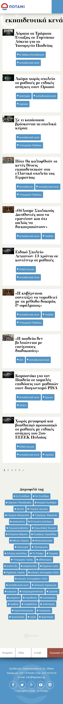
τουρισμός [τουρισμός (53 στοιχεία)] (44, 610)
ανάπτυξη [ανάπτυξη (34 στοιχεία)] (12, 566)
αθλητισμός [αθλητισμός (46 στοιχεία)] (45, 559)
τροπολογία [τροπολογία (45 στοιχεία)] (18, 616)
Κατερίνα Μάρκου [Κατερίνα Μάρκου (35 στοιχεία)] (18, 534)
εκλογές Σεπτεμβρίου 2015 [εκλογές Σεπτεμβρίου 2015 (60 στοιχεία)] (32, 578)
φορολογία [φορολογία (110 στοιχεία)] (47, 616)
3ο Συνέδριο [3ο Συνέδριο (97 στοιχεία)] (42, 496)
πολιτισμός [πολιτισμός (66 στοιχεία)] (49, 604)
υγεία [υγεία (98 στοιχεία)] (33, 616)
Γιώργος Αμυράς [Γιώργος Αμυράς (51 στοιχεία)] (39, 508)
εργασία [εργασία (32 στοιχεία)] (53, 591)
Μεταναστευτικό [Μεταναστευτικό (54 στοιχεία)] (43, 540)
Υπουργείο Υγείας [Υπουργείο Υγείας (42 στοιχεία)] (23, 559)
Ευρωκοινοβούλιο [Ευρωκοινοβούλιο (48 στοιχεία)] (18, 527)
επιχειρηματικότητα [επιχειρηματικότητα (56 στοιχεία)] (32, 591)
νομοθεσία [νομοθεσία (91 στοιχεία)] (31, 597)
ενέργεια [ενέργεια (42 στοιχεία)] (11, 591)
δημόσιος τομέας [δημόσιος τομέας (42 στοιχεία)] (15, 572)
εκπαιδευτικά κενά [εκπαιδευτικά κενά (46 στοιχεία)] (18, 585)
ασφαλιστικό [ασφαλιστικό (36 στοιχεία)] (30, 566)
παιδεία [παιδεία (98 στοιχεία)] (14, 604)
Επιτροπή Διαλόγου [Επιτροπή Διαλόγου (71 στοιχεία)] (41, 521)
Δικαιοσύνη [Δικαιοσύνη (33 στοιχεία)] (18, 521)
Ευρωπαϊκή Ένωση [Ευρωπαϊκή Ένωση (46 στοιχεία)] (45, 527)
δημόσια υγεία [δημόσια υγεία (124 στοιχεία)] (50, 566)
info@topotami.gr (35, 677)
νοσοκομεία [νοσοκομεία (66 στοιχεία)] (49, 597)
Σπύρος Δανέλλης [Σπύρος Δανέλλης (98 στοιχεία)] (17, 553)
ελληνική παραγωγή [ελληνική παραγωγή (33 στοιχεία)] (45, 585)
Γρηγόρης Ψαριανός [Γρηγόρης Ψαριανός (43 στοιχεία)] (46, 515)
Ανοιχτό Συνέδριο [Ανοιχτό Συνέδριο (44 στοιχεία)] (46, 502)
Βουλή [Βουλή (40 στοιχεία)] (20, 508)
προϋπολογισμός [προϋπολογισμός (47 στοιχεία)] (23, 610)
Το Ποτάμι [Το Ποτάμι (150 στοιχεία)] (37, 553)
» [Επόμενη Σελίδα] (23, 470)
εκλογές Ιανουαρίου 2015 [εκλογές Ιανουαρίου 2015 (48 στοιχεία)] (44, 572)
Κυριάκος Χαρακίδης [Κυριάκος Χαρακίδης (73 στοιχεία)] (45, 534)
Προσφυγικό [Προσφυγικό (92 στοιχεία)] (41, 547)
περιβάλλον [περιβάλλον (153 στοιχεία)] (30, 604)
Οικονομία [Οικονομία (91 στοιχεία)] (22, 547)
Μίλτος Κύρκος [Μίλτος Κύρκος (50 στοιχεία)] (20, 540)
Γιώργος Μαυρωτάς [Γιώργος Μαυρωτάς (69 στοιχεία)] (18, 515)
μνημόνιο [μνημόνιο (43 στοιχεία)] (14, 597)
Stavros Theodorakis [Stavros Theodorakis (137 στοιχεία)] (19, 502)
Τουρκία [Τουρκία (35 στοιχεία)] (53, 553)
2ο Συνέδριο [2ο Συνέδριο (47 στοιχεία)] (22, 496)
